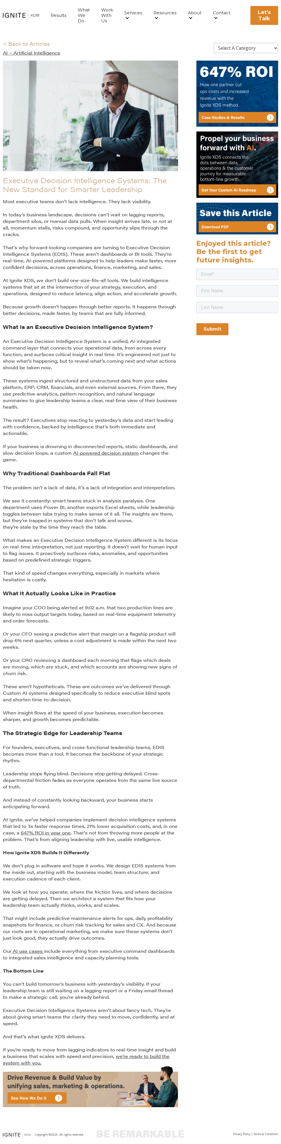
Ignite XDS (21, 280)
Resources (165, 12)
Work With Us (107, 15)
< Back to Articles (26, 43)
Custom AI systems (25, 693)
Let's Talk (264, 15)
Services (133, 12)
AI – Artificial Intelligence (31, 52)
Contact (221, 12)
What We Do (84, 15)
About (195, 12)
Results (58, 15)
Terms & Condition (266, 1134)
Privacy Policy (241, 1134)
